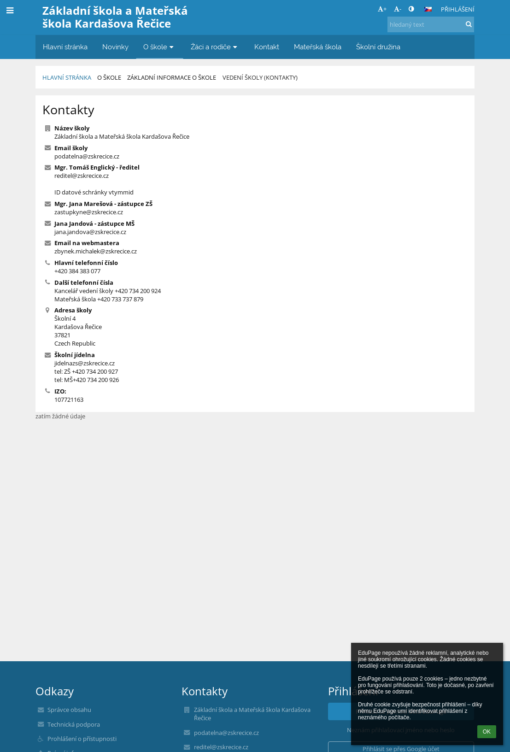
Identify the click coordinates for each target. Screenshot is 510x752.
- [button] (397, 9)
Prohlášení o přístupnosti (82, 738)
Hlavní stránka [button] (65, 47)
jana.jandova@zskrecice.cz (90, 232)
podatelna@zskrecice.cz (86, 156)
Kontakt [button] (266, 47)
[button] (428, 9)
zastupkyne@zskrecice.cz (88, 212)
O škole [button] (159, 47)
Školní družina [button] (378, 47)
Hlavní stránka (66, 77)
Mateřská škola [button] (317, 47)
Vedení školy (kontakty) (260, 77)
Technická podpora (73, 724)
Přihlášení (458, 9)
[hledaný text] (431, 24)
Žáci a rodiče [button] (215, 47)
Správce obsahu (69, 709)
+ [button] (382, 9)
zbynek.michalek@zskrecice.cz (95, 251)
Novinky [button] (115, 47)
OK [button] (487, 731)
